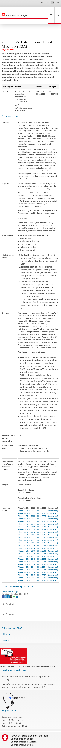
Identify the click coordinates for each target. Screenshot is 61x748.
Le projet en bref (10, 106)
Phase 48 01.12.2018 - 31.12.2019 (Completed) (38, 522)
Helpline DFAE (9, 700)
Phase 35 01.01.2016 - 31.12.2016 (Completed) (38, 538)
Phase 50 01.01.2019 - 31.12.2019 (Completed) (38, 517)
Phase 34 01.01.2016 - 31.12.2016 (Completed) (38, 541)
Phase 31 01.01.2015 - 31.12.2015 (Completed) (38, 549)
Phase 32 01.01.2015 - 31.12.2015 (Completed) (38, 546)
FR (53, 3)
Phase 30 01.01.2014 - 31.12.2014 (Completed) (38, 552)
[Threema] (11, 586)
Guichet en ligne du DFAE (14, 660)
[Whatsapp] (14, 586)
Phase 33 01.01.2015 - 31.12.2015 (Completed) (38, 544)
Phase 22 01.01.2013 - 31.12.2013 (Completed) (38, 570)
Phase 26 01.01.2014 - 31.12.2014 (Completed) (38, 562)
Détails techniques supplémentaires (18, 576)
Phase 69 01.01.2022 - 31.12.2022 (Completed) (38, 506)
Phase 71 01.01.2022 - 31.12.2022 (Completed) (38, 501)
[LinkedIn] (8, 586)
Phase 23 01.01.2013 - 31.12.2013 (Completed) (38, 568)
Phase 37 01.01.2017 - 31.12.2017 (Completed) (38, 533)
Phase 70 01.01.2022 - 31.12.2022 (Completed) (38, 503)
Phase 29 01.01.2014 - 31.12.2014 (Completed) (38, 554)
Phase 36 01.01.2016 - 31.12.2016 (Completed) (38, 535)
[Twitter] (5, 586)
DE (42, 3)
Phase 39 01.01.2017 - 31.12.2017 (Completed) (38, 527)
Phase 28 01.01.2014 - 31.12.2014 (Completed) (38, 557)
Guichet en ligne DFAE (12, 618)
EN (58, 3)
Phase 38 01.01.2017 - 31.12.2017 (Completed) (38, 530)
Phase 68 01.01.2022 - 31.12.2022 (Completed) (38, 509)
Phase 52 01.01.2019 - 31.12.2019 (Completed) (38, 514)
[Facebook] (3, 586)
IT (48, 3)
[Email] (17, 586)
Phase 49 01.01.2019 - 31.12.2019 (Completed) (38, 519)
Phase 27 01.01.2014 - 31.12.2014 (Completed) (38, 560)
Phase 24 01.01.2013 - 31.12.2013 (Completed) (38, 565)
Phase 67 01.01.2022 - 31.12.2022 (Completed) (38, 511)
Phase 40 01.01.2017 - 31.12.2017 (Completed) (38, 525)
